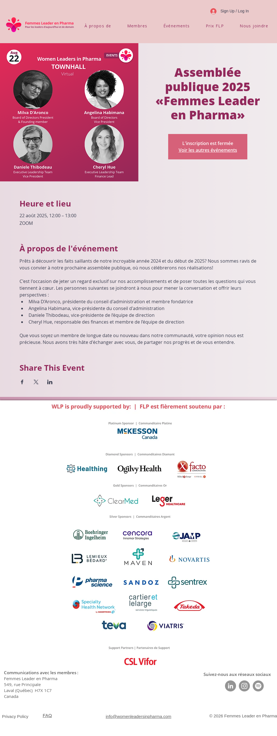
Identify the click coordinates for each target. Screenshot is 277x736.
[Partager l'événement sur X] (36, 382)
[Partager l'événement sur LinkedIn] (50, 382)
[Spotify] (258, 685)
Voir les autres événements (208, 150)
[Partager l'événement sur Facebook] (22, 382)
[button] (97, 25)
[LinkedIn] (230, 685)
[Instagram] (244, 685)
